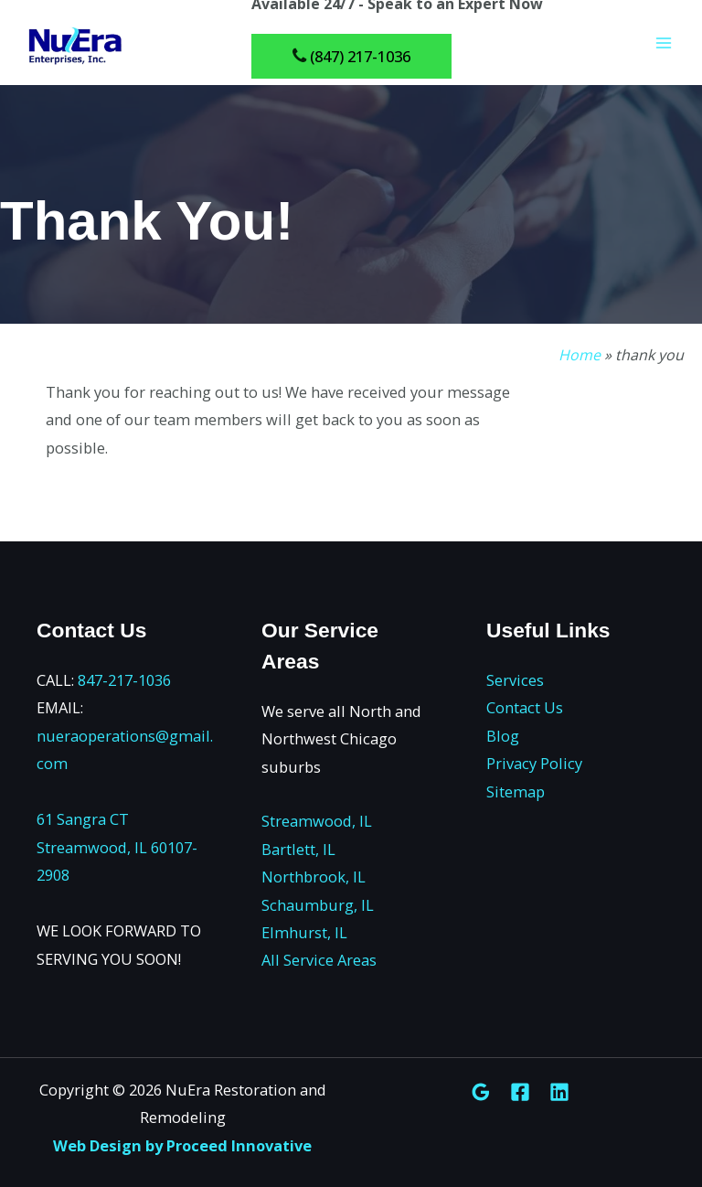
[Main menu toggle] (663, 46)
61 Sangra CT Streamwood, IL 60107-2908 (117, 846)
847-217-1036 (124, 679)
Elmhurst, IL (304, 932)
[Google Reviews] (481, 1092)
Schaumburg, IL (317, 904)
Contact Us (524, 707)
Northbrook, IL (313, 876)
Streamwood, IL (316, 820)
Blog (502, 735)
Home (579, 355)
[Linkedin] (559, 1092)
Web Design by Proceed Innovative (182, 1145)
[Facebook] (520, 1092)
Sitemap (515, 791)
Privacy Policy (534, 763)
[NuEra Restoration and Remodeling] (73, 45)
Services (515, 679)
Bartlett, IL (298, 849)
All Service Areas (319, 959)
